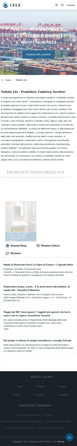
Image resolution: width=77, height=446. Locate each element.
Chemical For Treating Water (52, 428)
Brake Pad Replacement (29, 415)
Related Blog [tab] (16, 245)
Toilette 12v (21, 80)
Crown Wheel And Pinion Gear (20, 428)
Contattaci (64, 394)
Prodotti (41, 386)
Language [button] (71, 5)
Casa (7, 80)
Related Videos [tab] (48, 245)
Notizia (63, 386)
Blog (17, 394)
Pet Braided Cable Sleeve (58, 421)
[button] (56, 5)
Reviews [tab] (13, 253)
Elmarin (49, 415)
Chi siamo (39, 394)
